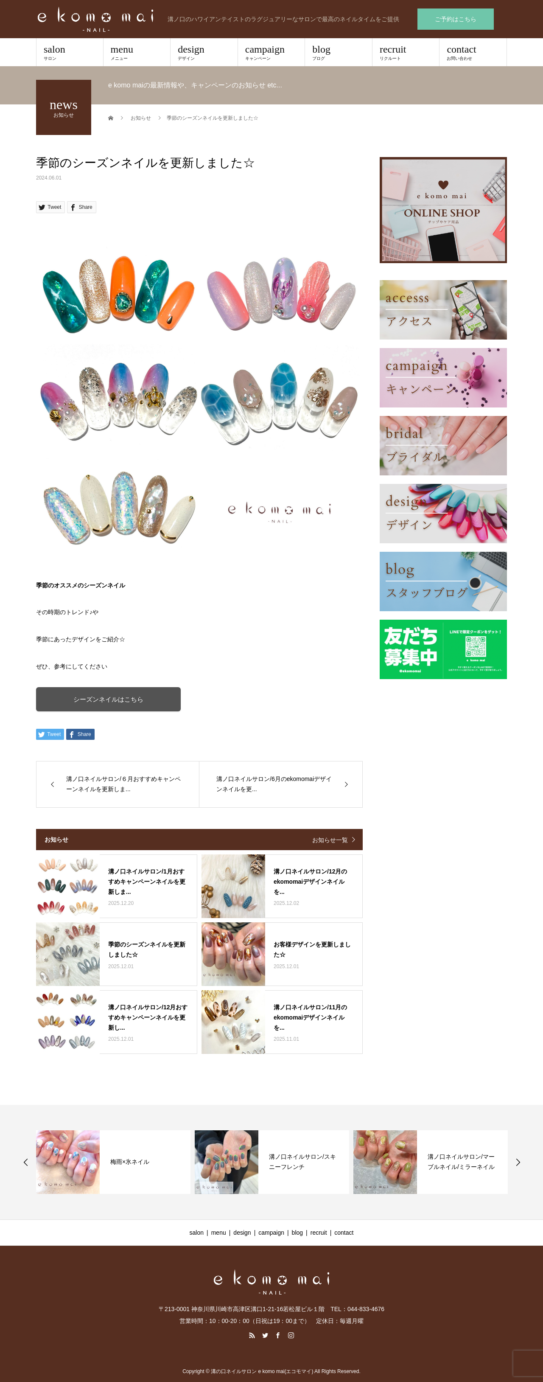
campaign (271, 52)
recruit (406, 52)
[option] (113, 1162)
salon (70, 52)
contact (473, 52)
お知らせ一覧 (330, 840)
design (204, 52)
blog (338, 52)
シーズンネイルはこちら (111, 699)
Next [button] (518, 1162)
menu (137, 52)
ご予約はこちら (455, 19)
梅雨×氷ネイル (129, 1161)
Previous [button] (26, 1162)
